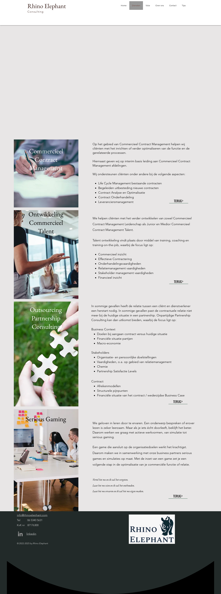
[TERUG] (178, 200)
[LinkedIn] (20, 534)
